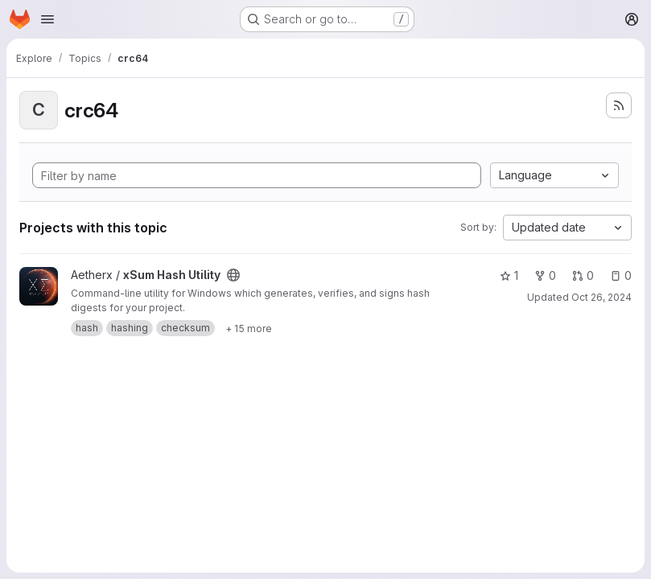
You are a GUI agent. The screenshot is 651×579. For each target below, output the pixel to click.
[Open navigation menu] (47, 19)
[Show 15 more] (248, 328)
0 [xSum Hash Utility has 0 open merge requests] (583, 275)
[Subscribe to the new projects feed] (619, 105)
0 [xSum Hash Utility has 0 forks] (545, 275)
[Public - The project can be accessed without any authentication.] (233, 275)
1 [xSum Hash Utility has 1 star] (509, 275)
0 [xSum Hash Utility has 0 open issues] (621, 275)
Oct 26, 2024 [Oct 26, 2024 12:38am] (601, 297)
